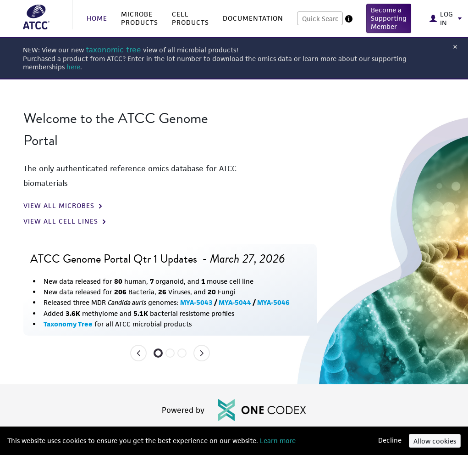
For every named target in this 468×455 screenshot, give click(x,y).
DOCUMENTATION (253, 18)
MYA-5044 (235, 302)
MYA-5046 (273, 302)
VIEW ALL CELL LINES (65, 221)
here (73, 66)
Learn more (277, 440)
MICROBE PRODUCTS (139, 18)
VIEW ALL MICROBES (63, 206)
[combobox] (320, 18)
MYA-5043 (196, 302)
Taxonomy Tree (68, 324)
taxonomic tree (113, 50)
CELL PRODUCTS (190, 18)
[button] (388, 18)
